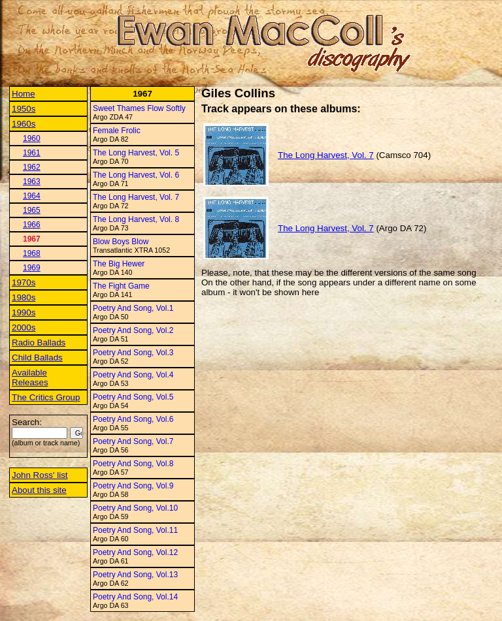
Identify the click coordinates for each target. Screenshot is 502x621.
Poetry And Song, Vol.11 (135, 530)
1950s (23, 109)
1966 (32, 224)
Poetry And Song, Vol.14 (135, 596)
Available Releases (30, 377)
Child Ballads (37, 357)
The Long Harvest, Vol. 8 (136, 219)
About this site (39, 490)
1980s (23, 297)
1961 (32, 152)
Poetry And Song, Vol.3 (133, 352)
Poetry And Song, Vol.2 (133, 330)
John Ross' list (40, 475)
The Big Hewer (118, 263)
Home (23, 94)
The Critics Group (46, 397)
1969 (32, 267)
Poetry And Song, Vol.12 (135, 552)
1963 (32, 181)
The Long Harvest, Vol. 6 (136, 175)
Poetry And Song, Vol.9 (133, 485)
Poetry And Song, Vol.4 (133, 374)
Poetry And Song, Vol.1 (133, 308)
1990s (23, 312)
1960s (23, 124)
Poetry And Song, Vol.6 (133, 419)
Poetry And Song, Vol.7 (133, 441)
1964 (32, 195)
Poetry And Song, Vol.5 (133, 397)
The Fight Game (121, 286)
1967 (32, 239)
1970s (23, 282)
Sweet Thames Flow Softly (139, 108)
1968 (32, 253)
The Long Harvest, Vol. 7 (136, 197)
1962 (32, 167)
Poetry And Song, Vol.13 (135, 574)
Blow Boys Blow (120, 241)
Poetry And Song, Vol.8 (133, 463)
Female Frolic (117, 130)
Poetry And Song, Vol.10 (135, 508)
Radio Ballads (38, 342)
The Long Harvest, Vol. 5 (136, 152)
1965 (32, 210)
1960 (32, 138)
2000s (23, 327)
